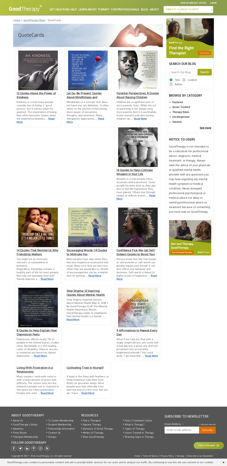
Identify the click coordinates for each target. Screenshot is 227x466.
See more (205, 127)
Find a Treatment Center (138, 420)
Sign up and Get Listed (193, 3)
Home (137, 456)
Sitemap (180, 456)
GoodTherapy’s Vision (25, 424)
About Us (18, 420)
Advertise (18, 428)
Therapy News (180, 112)
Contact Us (54, 432)
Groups (52, 436)
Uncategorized (180, 116)
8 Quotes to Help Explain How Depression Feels (37, 332)
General (177, 121)
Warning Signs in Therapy (139, 436)
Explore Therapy (92, 424)
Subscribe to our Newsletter (200, 456)
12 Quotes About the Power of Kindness (36, 95)
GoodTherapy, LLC (44, 456)
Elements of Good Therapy (98, 428)
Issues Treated (181, 107)
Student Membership (59, 424)
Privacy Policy (167, 456)
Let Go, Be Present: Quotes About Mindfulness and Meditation (84, 95)
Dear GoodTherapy (93, 436)
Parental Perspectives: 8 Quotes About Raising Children (137, 95)
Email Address (174, 424)
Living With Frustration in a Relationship (35, 369)
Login (213, 3)
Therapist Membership (25, 436)
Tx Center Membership (60, 420)
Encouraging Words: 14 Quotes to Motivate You (87, 252)
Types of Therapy (135, 428)
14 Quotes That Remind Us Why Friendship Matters (37, 252)
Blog (144, 9)
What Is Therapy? (134, 424)
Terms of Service (150, 456)
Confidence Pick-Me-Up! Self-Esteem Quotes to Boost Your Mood (135, 252)
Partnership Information (61, 428)
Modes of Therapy (93, 432)
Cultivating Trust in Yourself (85, 367)
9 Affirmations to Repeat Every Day (136, 332)
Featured (177, 102)
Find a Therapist (92, 420)
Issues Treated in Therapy (139, 432)
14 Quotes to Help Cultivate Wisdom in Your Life (134, 172)
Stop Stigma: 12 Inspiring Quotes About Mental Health (86, 293)
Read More (140, 118)
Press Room (20, 432)
